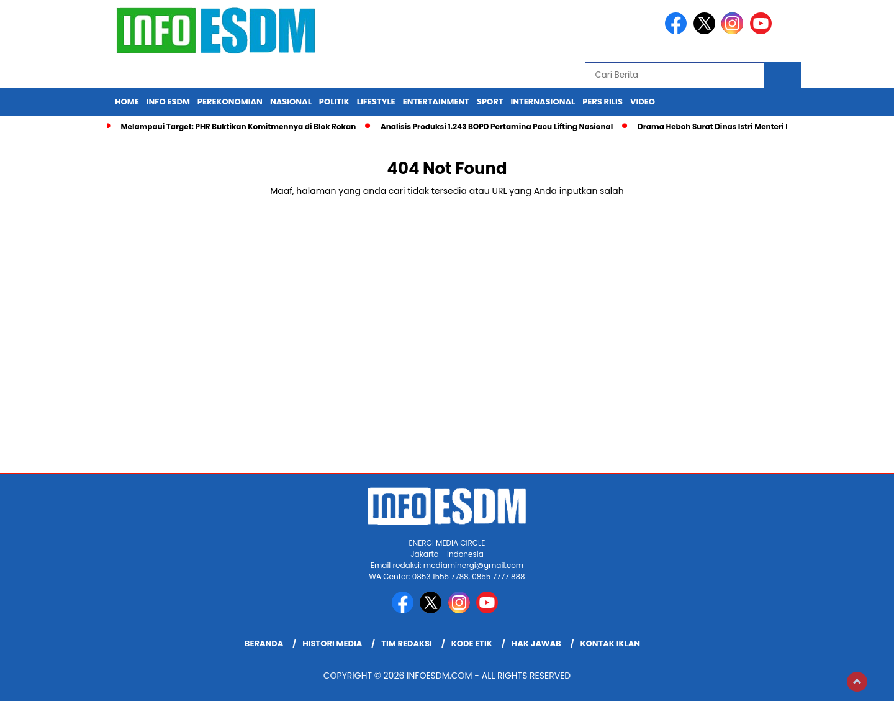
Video (642, 102)
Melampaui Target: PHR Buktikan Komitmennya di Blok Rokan (238, 126)
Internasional (542, 102)
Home (127, 102)
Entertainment (436, 102)
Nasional (291, 102)
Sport (490, 102)
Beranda (264, 643)
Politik (334, 102)
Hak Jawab (536, 643)
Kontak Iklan (610, 643)
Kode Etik (471, 643)
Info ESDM (168, 102)
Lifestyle (376, 102)
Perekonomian (230, 102)
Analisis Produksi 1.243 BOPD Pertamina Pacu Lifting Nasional (497, 126)
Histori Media (332, 643)
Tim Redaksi (406, 643)
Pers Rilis (602, 102)
